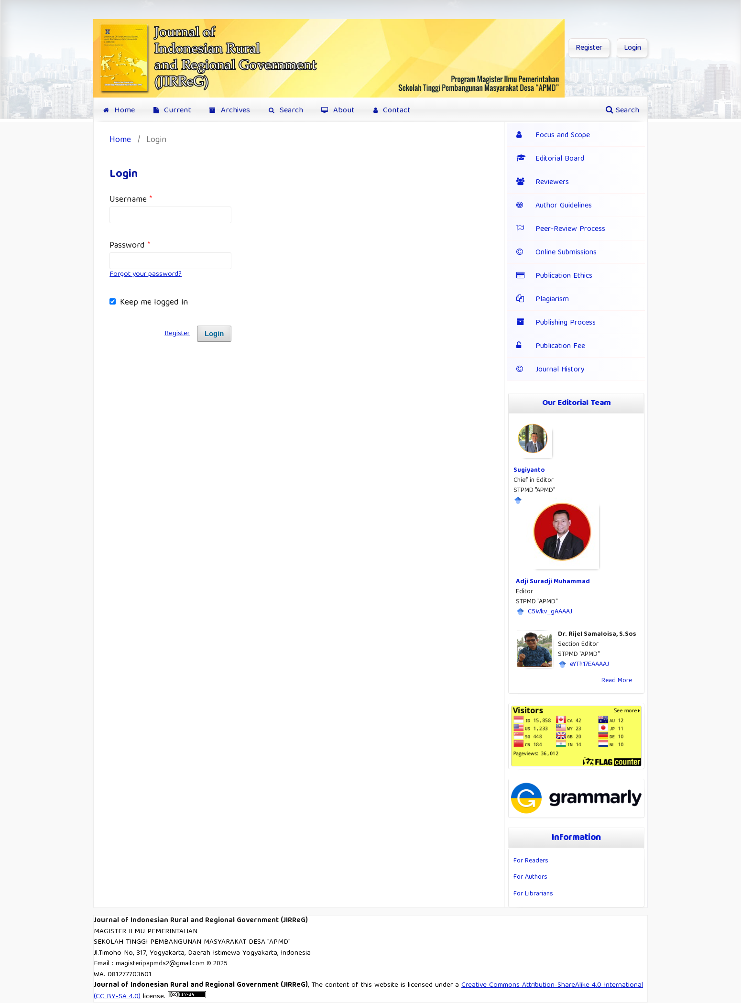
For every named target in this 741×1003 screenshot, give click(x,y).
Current (172, 111)
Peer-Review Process (560, 229)
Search (286, 111)
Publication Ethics (563, 276)
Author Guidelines (554, 206)
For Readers (530, 861)
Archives (229, 111)
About (338, 111)
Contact (392, 111)
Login (632, 48)
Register (589, 48)
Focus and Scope (562, 135)
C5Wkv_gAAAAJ (550, 612)
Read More (616, 681)
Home (119, 111)
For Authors (530, 877)
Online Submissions (566, 253)
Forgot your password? (145, 274)
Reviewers (542, 182)
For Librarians (533, 894)
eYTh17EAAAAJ (589, 664)
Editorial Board (550, 159)
